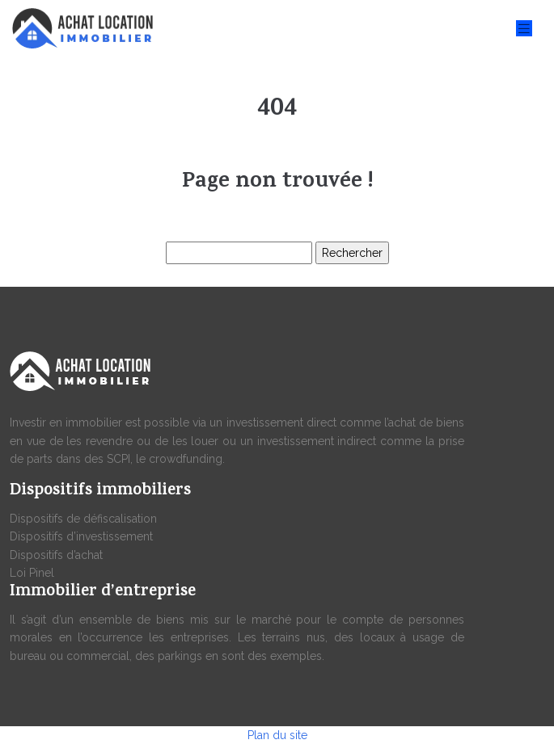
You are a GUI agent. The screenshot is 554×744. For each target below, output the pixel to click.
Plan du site (277, 735)
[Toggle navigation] (524, 28)
